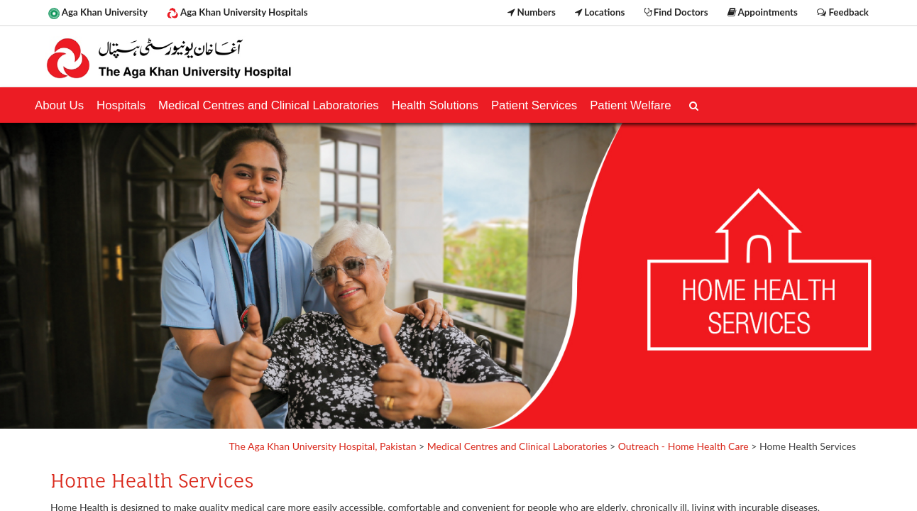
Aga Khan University (98, 12)
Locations (600, 12)
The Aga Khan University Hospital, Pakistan (322, 446)
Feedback (843, 12)
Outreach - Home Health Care (683, 446)
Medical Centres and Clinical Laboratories (517, 446)
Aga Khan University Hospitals (237, 12)
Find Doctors (676, 12)
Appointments (762, 12)
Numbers (531, 12)
